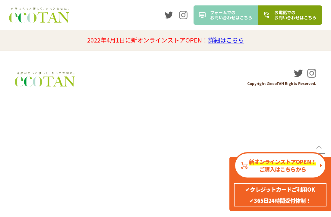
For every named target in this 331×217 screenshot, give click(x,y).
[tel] (290, 15)
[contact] (226, 15)
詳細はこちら (226, 40)
